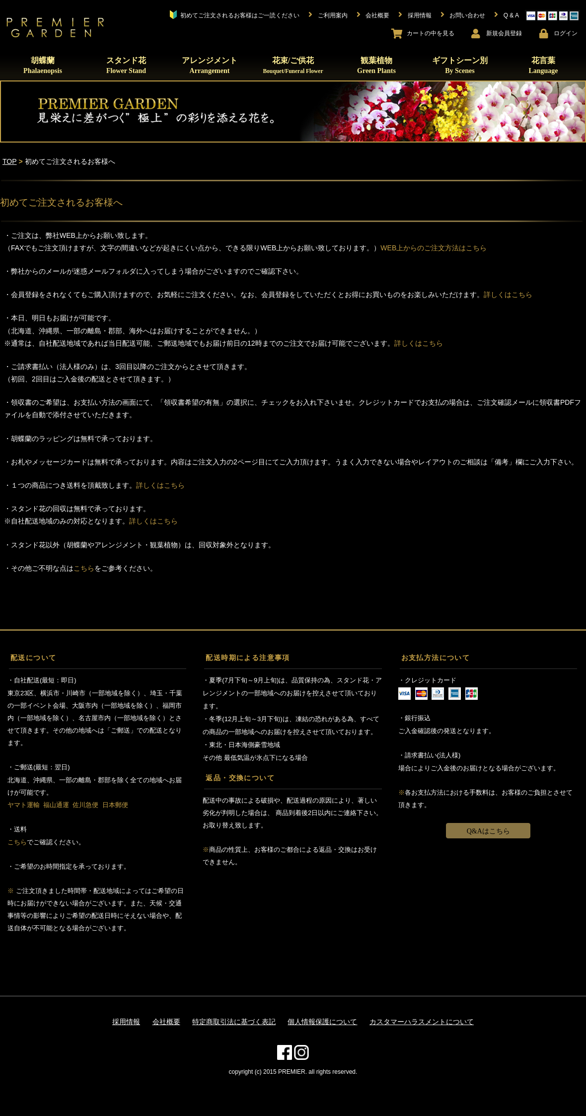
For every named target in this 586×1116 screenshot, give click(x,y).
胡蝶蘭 (42, 65)
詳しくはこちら (508, 294)
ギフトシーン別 (460, 65)
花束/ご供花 (293, 65)
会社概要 (166, 1022)
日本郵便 (115, 805)
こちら (83, 568)
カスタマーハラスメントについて (421, 1022)
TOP (9, 161)
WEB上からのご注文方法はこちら (433, 248)
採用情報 (126, 1022)
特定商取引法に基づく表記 (234, 1022)
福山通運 (56, 805)
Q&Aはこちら (488, 831)
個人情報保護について (322, 1022)
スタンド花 (126, 65)
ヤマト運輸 (23, 805)
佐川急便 (85, 805)
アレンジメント (209, 65)
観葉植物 (376, 65)
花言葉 (543, 65)
